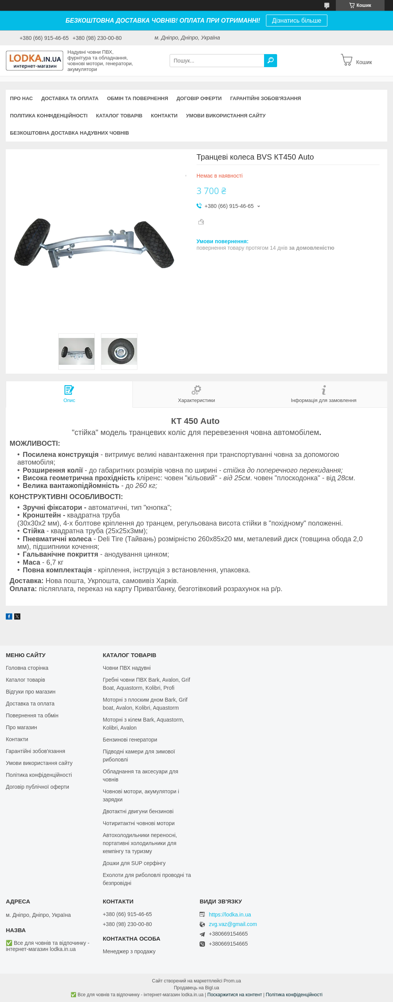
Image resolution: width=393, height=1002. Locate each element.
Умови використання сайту (226, 116)
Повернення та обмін (32, 715)
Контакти (164, 116)
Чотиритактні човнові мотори (139, 823)
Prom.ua (232, 981)
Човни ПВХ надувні (127, 668)
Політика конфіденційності (49, 116)
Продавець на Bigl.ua (196, 987)
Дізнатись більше (296, 20)
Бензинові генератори (130, 740)
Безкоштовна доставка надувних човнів (69, 133)
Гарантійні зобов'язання (265, 98)
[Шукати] (270, 60)
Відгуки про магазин (30, 692)
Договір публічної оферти (37, 787)
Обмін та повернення (137, 98)
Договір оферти (199, 98)
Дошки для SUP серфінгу (134, 863)
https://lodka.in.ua (230, 914)
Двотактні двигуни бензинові (138, 811)
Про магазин (21, 727)
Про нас (21, 98)
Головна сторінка (27, 668)
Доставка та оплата (69, 98)
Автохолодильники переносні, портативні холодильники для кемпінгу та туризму (140, 843)
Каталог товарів (119, 116)
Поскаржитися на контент (234, 994)
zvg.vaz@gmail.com (233, 924)
